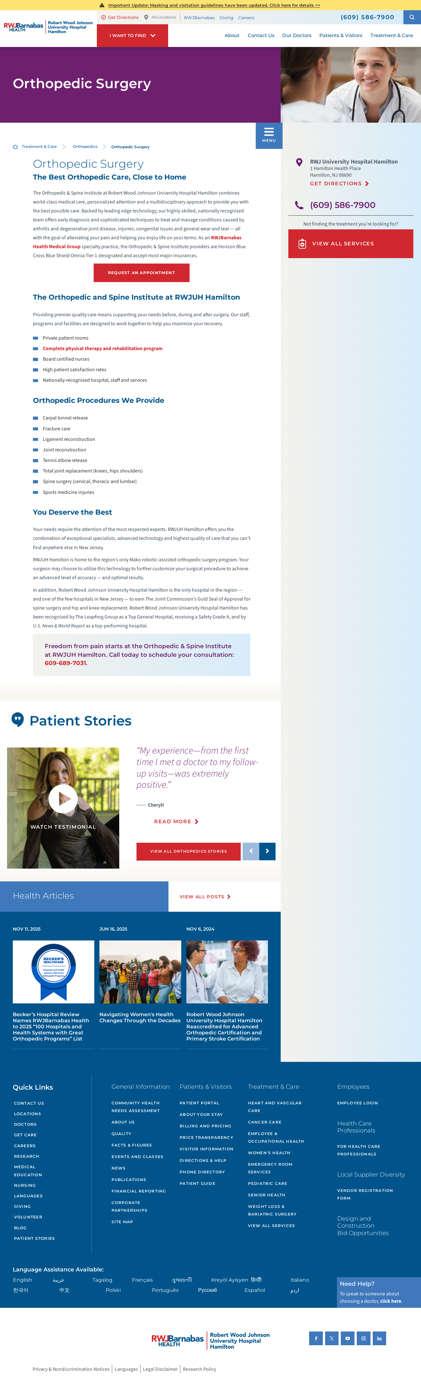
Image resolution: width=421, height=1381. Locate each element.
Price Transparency (206, 1137)
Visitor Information (207, 1149)
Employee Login (357, 1103)
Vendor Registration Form (365, 1194)
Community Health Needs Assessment (136, 1107)
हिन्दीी (256, 1280)
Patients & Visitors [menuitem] (340, 35)
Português (165, 1290)
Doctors (25, 1124)
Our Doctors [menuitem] (296, 35)
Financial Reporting (139, 1191)
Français (142, 1280)
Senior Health (267, 1195)
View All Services (335, 244)
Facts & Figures (132, 1145)
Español (255, 1290)
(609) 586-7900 (343, 205)
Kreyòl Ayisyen (229, 1280)
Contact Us (29, 1103)
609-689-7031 (65, 663)
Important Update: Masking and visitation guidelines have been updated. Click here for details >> (214, 5)
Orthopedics (85, 146)
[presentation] (206, 789)
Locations (27, 1113)
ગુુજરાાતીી (182, 1280)
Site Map (123, 1221)
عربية (59, 1280)
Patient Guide (197, 1183)
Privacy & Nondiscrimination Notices (71, 1368)
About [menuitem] (232, 35)
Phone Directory (202, 1172)
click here (390, 1301)
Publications (129, 1179)
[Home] (48, 28)
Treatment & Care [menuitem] (391, 35)
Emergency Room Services (270, 1168)
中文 (64, 1290)
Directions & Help (203, 1160)
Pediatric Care (268, 1183)
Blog (20, 1227)
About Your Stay (201, 1114)
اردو (295, 1290)
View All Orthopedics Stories (188, 851)
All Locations (160, 17)
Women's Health (269, 1152)
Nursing (25, 1185)
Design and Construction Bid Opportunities (363, 1225)
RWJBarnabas (199, 17)
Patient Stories (34, 1238)
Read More (172, 821)
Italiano (300, 1280)
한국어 (20, 1290)
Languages (28, 1195)
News (119, 1168)
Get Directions (120, 17)
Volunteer (28, 1217)
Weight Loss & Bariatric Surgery (272, 1210)
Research (27, 1156)
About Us (123, 1122)
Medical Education (28, 1170)
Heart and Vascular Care (275, 1107)
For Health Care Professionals (359, 1150)
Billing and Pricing (205, 1126)
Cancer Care (265, 1122)
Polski (113, 1290)
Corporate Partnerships (130, 1206)
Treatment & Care (39, 146)
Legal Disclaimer (160, 1368)
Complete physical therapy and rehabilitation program (103, 348)
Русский (207, 1290)
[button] (412, 17)
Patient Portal (199, 1103)
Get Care (25, 1134)
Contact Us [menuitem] (261, 35)
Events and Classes (138, 1156)
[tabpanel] (63, 808)
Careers (246, 17)
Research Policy (199, 1368)
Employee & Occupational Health (276, 1137)
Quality (121, 1133)
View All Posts (202, 897)
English (22, 1280)
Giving (226, 17)
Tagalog (102, 1280)
